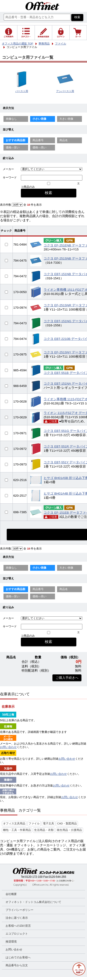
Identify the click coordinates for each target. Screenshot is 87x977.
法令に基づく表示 (17, 917)
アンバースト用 (65, 91)
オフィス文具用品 (14, 823)
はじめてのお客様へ (18, 957)
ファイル (34, 823)
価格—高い (39, 147)
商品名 (63, 140)
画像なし (11, 118)
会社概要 (11, 894)
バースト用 (21, 91)
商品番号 (38, 140)
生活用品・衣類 (44, 830)
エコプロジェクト (17, 933)
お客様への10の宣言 (18, 925)
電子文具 (48, 823)
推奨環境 (11, 941)
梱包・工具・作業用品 (17, 830)
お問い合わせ (8, 747)
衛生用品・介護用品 (69, 830)
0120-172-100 (34, 876)
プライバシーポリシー (19, 910)
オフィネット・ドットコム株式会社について (33, 902)
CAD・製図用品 (67, 823)
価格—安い (13, 147)
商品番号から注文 (17, 965)
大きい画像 (66, 118)
